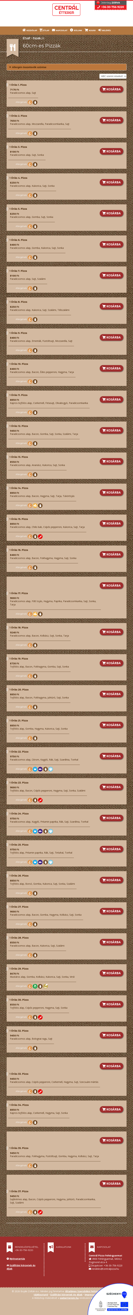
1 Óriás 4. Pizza (18, 177)
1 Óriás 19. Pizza (19, 658)
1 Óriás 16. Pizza (19, 549)
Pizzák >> (38, 38)
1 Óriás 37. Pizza (19, 1191)
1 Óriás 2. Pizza (18, 115)
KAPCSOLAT (59, 30)
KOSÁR (90, 30)
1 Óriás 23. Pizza (19, 782)
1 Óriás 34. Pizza (19, 1104)
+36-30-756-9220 (110, 7)
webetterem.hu (69, 1298)
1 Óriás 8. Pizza (18, 301)
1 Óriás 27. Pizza (19, 906)
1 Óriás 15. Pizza (19, 519)
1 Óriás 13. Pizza (19, 456)
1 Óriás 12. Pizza (19, 426)
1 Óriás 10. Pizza (19, 363)
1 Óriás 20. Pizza (19, 689)
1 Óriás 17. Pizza (19, 593)
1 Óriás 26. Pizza (19, 875)
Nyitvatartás (17, 1258)
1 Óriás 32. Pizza (19, 1030)
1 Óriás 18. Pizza (19, 627)
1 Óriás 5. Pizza (18, 208)
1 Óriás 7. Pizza (18, 270)
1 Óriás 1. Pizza (18, 84)
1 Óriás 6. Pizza (18, 239)
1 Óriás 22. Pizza (19, 751)
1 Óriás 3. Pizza (18, 146)
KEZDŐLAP (29, 30)
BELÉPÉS (104, 30)
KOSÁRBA (111, 89)
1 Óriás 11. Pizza (18, 395)
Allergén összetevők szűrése (27, 67)
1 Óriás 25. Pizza (19, 844)
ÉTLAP (44, 30)
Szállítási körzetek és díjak (66, 1294)
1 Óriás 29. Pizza (19, 968)
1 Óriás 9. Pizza (18, 332)
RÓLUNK (76, 30)
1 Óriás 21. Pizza (19, 720)
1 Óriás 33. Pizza (19, 1073)
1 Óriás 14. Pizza (19, 488)
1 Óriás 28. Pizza (19, 937)
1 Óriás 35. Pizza (19, 1148)
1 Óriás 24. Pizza (19, 813)
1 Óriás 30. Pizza (19, 999)
